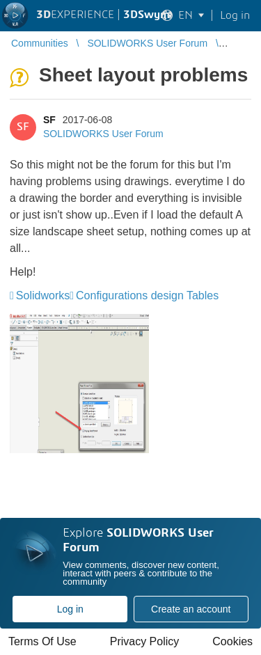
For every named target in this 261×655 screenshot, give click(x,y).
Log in (70, 609)
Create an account (190, 609)
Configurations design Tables (147, 295)
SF (49, 119)
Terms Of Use (42, 641)
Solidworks (43, 295)
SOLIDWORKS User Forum (103, 133)
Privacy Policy (145, 641)
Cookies (232, 641)
